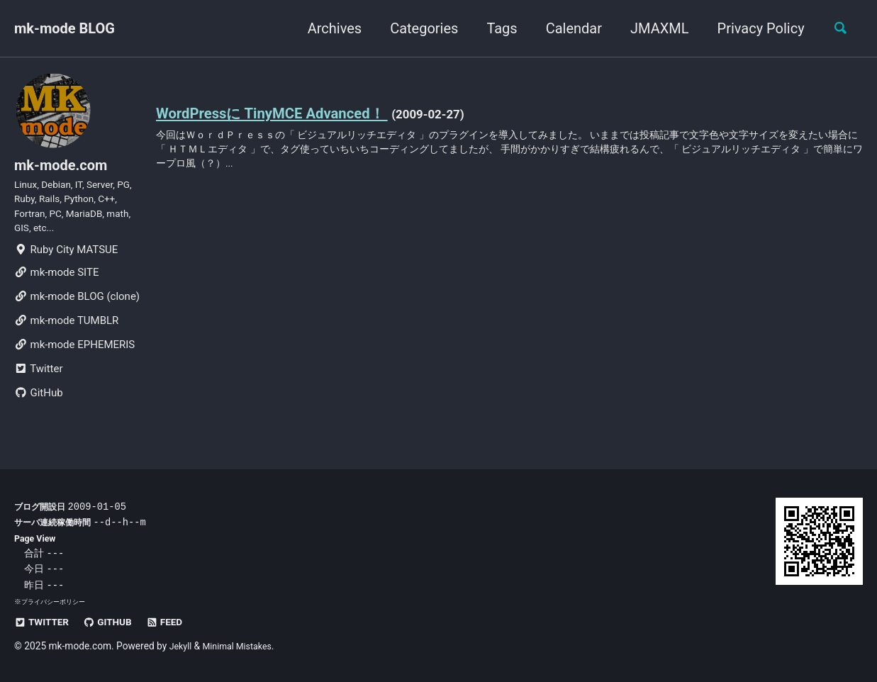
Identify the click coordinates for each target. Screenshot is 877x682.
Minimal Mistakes (243, 646)
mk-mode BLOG (64, 28)
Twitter (38, 385)
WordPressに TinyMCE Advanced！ (285, 114)
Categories (418, 28)
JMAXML (652, 28)
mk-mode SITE (56, 289)
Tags (495, 28)
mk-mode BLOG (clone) (77, 313)
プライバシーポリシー (56, 601)
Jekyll (181, 646)
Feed (177, 621)
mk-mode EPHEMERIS (74, 361)
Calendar (567, 28)
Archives (327, 28)
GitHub (38, 409)
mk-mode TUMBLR (66, 337)
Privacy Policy (754, 28)
